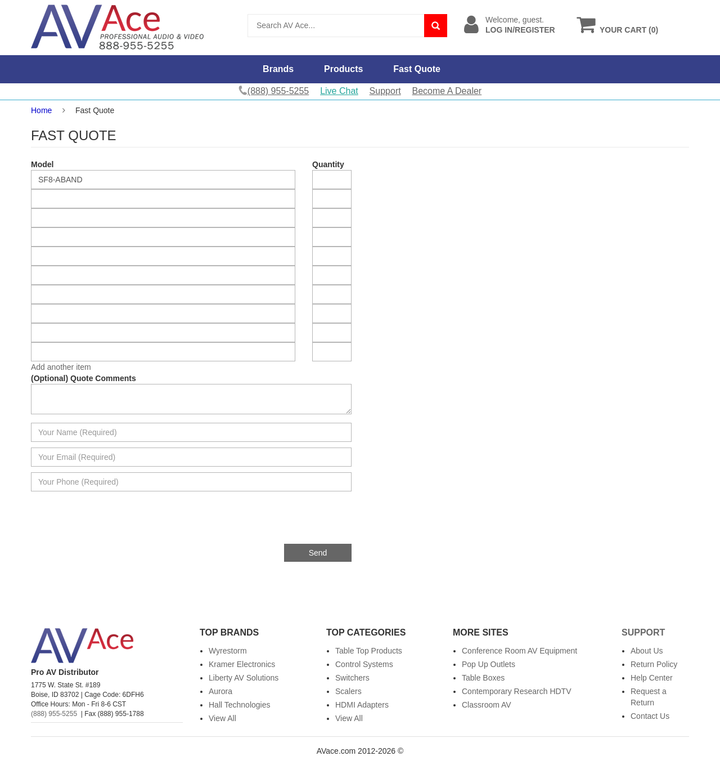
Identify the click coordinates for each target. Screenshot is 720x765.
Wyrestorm (228, 650)
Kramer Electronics (242, 664)
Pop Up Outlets (488, 664)
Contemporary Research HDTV (517, 691)
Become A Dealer (447, 91)
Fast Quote (416, 69)
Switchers (352, 677)
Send (318, 552)
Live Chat (339, 91)
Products (343, 69)
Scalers (348, 691)
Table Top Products (368, 650)
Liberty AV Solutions (243, 677)
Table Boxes (483, 677)
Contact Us (650, 716)
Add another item (61, 367)
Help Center (652, 677)
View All (222, 718)
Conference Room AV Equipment (519, 650)
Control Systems (364, 664)
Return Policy (654, 664)
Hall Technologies (239, 704)
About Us (647, 650)
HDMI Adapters (362, 704)
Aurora (220, 691)
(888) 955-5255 (54, 714)
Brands (278, 69)
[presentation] (266, 522)
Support (385, 91)
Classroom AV (486, 704)
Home (41, 110)
